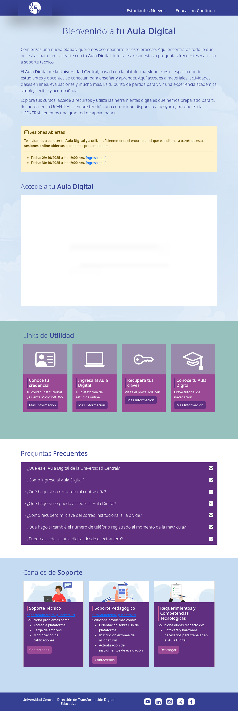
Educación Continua (195, 10)
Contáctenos (39, 650)
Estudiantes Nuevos (146, 10)
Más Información (42, 405)
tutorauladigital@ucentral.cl (114, 615)
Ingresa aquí (95, 157)
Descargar (168, 650)
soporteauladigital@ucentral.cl (51, 615)
